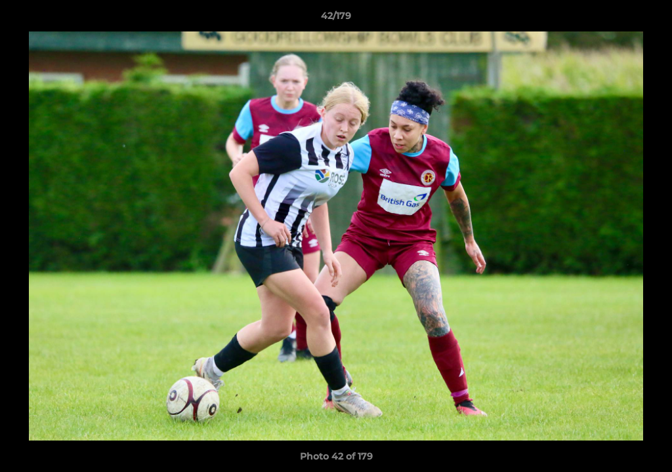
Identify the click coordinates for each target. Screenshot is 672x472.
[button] (648, 19)
